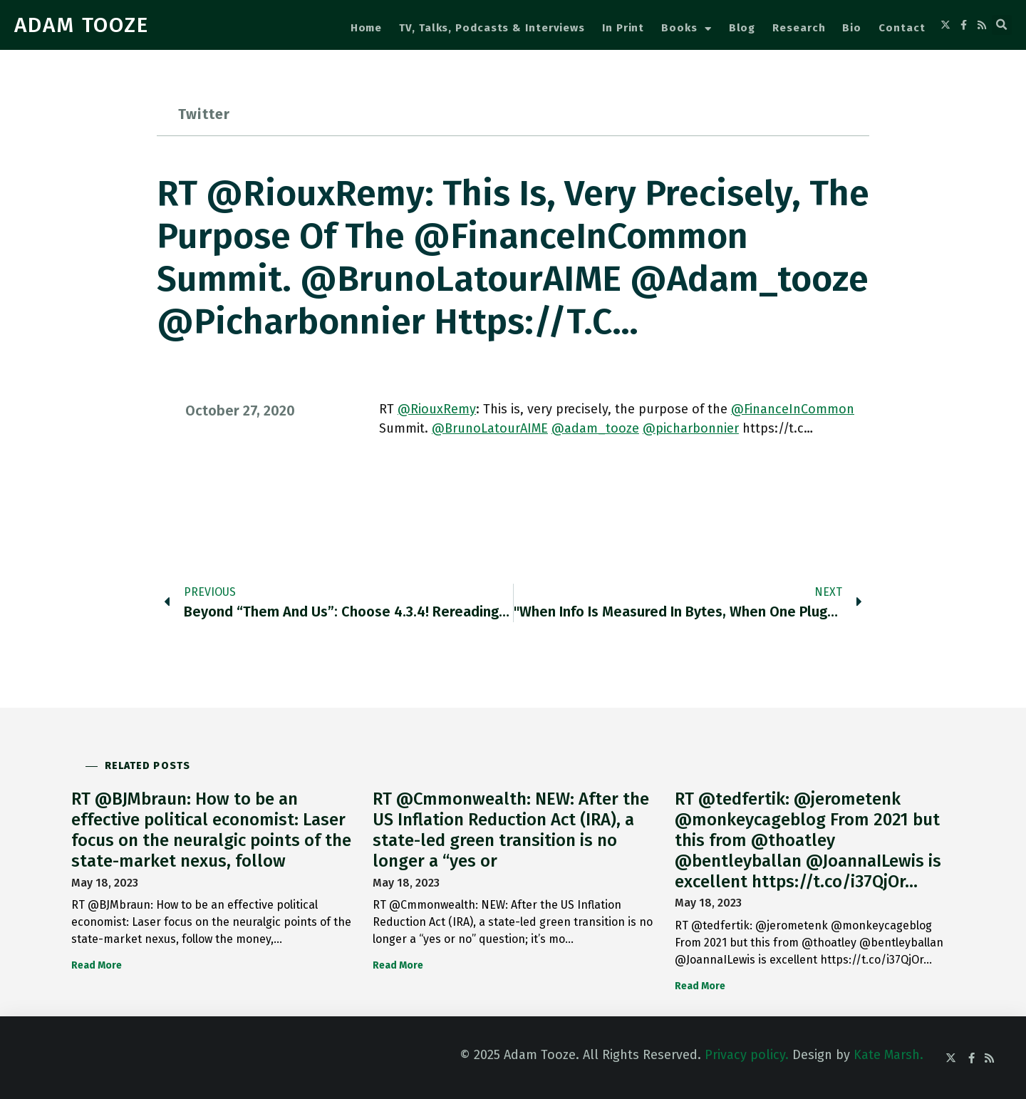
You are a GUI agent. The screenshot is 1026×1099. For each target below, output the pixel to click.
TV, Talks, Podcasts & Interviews (492, 27)
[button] (1002, 25)
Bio (851, 27)
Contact (902, 27)
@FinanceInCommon (792, 409)
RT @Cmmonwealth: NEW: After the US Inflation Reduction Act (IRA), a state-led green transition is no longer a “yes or (511, 829)
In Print (623, 27)
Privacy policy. (747, 1055)
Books (686, 29)
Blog (742, 27)
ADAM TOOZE (81, 25)
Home (367, 27)
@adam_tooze (595, 428)
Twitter (204, 114)
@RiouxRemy (437, 409)
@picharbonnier (691, 428)
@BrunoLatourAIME (490, 428)
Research (798, 27)
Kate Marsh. (888, 1055)
